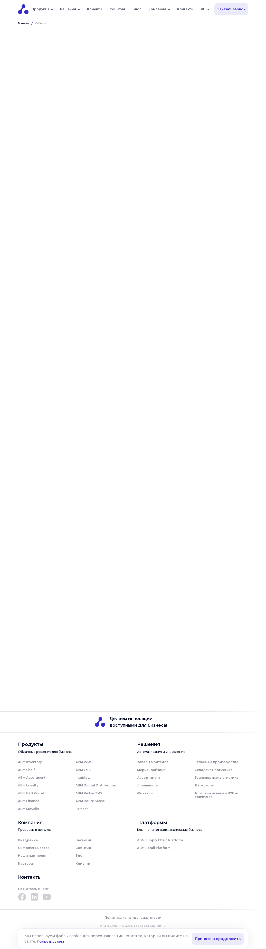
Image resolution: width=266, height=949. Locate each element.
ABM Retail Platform (153, 848)
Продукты (40, 9)
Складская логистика (214, 770)
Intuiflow (82, 778)
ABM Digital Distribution (95, 785)
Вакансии (83, 840)
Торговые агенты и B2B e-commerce (217, 795)
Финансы (145, 793)
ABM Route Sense (90, 801)
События (117, 9)
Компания (157, 9)
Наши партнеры (32, 856)
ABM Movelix (28, 809)
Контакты (185, 9)
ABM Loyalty (28, 785)
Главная (23, 23)
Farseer (81, 809)
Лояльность (147, 785)
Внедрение (28, 840)
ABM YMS (83, 770)
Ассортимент (148, 778)
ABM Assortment (31, 778)
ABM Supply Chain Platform (160, 840)
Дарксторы (204, 785)
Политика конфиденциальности (133, 918)
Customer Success (33, 848)
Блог (136, 9)
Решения (68, 9)
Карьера (25, 864)
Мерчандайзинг (151, 770)
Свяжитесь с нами (34, 889)
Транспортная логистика (216, 778)
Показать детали (56, 941)
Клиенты (94, 9)
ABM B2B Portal (31, 793)
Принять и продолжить (217, 938)
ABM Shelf (26, 770)
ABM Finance (28, 801)
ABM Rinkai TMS (88, 793)
